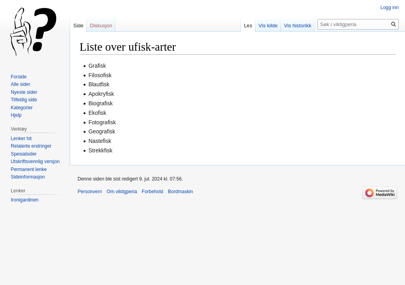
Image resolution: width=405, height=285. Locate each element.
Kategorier (21, 107)
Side (78, 25)
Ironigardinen (24, 200)
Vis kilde (268, 25)
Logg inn (389, 7)
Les (248, 25)
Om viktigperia (121, 191)
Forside (19, 77)
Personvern (90, 191)
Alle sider (20, 84)
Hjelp (16, 115)
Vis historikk (297, 25)
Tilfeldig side (24, 100)
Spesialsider (23, 154)
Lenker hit (21, 138)
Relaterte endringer (31, 146)
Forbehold (152, 191)
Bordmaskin (180, 191)
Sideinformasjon (28, 177)
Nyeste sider (24, 92)
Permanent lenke (29, 169)
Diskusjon (101, 25)
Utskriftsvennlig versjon (35, 161)
